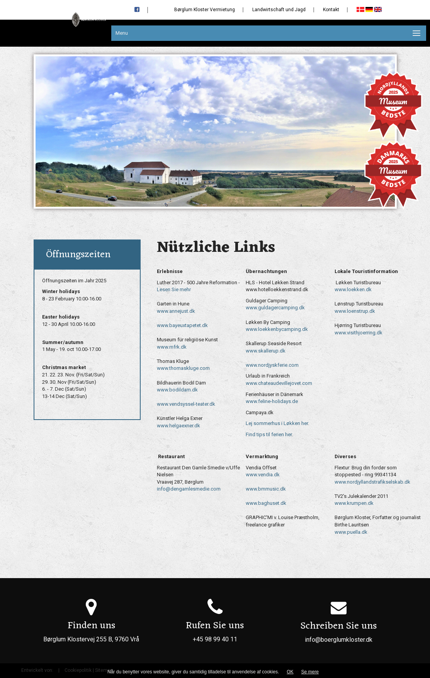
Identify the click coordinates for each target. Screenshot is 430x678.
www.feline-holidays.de (272, 401)
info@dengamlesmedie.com (189, 489)
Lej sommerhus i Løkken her (277, 423)
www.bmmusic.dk (266, 489)
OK (290, 672)
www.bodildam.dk (177, 390)
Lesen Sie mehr (174, 289)
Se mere (310, 672)
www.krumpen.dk (354, 503)
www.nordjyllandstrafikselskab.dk (372, 482)
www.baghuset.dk (266, 503)
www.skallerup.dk (266, 351)
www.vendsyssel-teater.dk (186, 404)
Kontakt (331, 9)
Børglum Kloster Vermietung (204, 9)
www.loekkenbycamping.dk (277, 329)
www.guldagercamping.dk (275, 307)
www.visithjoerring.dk (358, 333)
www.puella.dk (351, 532)
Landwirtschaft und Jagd (279, 9)
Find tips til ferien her (269, 434)
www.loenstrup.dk (355, 311)
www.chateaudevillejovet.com (279, 383)
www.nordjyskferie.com (272, 365)
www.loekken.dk (353, 289)
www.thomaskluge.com (183, 368)
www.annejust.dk (176, 311)
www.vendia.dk (263, 474)
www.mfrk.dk (172, 347)
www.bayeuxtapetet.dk (182, 325)
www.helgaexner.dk (178, 425)
